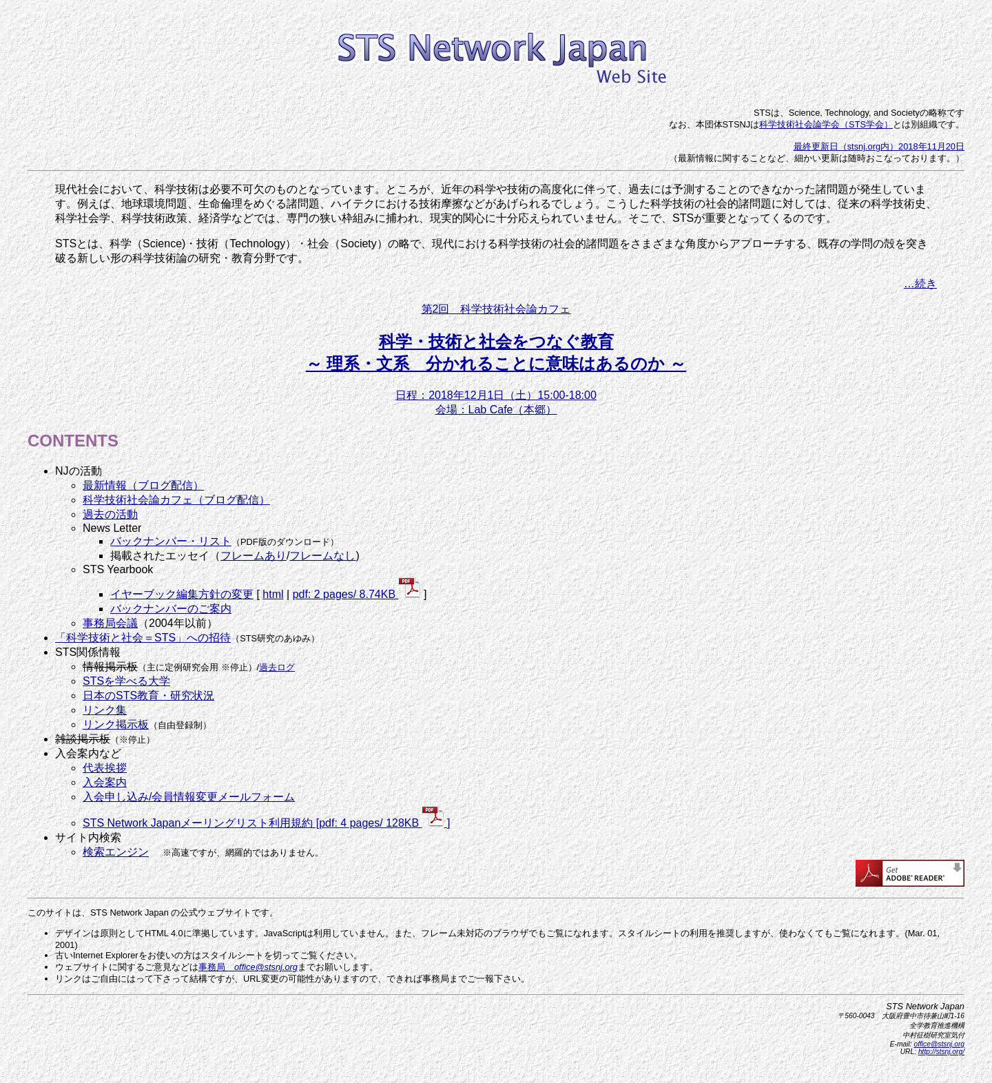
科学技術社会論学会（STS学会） (826, 124)
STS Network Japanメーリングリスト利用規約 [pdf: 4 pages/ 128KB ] (267, 823)
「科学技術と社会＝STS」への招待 (143, 637)
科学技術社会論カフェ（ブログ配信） (176, 500)
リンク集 (105, 710)
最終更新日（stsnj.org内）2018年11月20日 (879, 146)
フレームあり (253, 555)
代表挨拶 (105, 768)
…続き (920, 283)
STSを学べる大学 (126, 681)
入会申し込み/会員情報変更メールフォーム (189, 797)
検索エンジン (116, 852)
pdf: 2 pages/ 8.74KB (357, 594)
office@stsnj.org (938, 1044)
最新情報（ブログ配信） (143, 485)
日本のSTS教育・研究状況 (148, 695)
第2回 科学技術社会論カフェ (496, 309)
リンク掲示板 (116, 724)
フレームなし (322, 555)
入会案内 (105, 782)
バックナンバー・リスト (170, 541)
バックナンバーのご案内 (170, 609)
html (272, 594)
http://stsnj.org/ (941, 1051)
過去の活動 (110, 514)
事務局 (248, 967)
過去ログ (277, 667)
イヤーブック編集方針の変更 (182, 594)
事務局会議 (110, 623)
